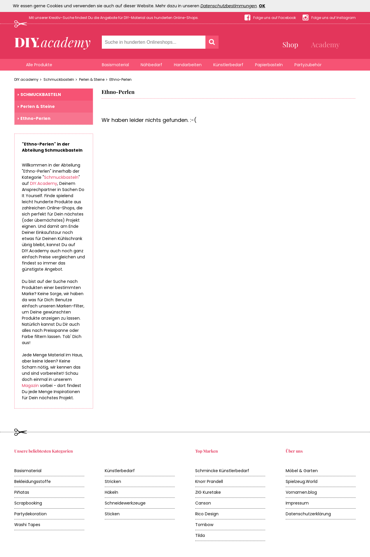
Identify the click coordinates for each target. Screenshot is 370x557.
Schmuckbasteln (58, 79)
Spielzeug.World (301, 481)
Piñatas (21, 492)
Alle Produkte (39, 65)
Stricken (113, 481)
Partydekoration (30, 514)
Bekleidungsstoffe (32, 481)
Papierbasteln (269, 65)
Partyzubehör (308, 65)
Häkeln (111, 492)
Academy (325, 44)
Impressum (297, 503)
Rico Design (207, 514)
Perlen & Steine (91, 79)
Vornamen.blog (301, 492)
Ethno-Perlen (120, 79)
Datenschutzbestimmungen (228, 6)
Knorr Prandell (209, 481)
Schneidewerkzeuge (125, 503)
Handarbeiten (188, 65)
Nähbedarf (151, 65)
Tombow (204, 525)
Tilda (200, 535)
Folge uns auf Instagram (333, 17)
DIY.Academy (43, 183)
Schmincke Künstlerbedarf (222, 471)
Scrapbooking (28, 503)
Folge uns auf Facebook (274, 17)
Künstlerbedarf (228, 65)
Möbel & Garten (302, 471)
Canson (203, 503)
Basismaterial (115, 65)
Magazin (30, 385)
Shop (290, 44)
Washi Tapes (27, 525)
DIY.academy (26, 79)
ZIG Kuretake (208, 492)
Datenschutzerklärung (308, 514)
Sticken (112, 514)
